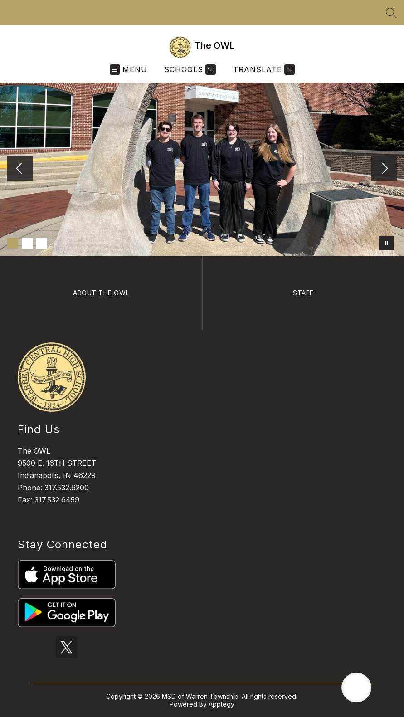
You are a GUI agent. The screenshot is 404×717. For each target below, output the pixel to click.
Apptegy (221, 704)
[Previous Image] (20, 169)
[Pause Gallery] (386, 243)
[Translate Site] (263, 69)
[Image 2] (27, 243)
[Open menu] (128, 69)
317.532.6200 (66, 487)
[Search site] (391, 12)
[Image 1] (12, 243)
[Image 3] (41, 243)
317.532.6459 (56, 499)
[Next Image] (384, 169)
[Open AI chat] (356, 687)
